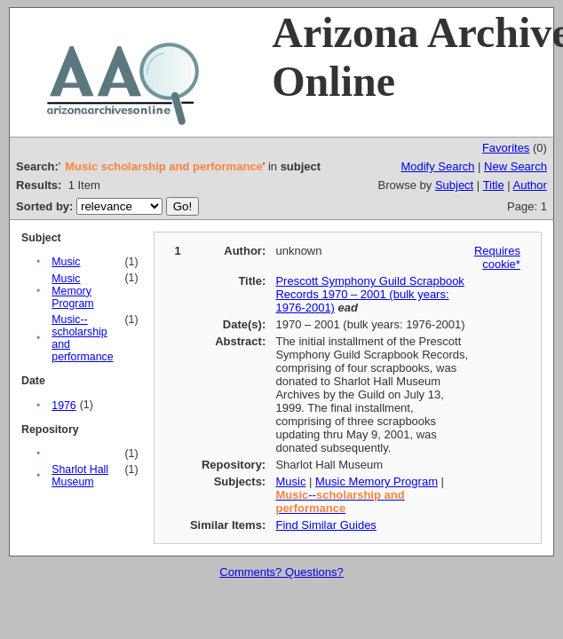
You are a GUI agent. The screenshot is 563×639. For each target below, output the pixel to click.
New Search (515, 166)
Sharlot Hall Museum (80, 475)
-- (339, 501)
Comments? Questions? (281, 572)
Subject (454, 185)
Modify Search (437, 166)
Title (493, 185)
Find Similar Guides (325, 525)
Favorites (505, 147)
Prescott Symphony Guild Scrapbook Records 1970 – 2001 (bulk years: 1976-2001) (369, 294)
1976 (63, 405)
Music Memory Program (72, 291)
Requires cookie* (497, 257)
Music (66, 262)
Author (530, 185)
